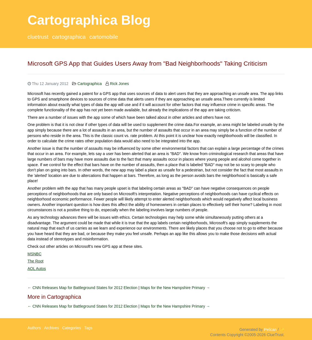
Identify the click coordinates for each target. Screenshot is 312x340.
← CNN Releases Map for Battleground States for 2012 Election (83, 287)
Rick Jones (119, 83)
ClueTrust (38, 37)
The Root (36, 261)
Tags (88, 328)
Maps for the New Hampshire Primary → (175, 287)
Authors (34, 328)
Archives (51, 328)
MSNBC (35, 254)
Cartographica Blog (89, 20)
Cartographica (69, 37)
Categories (71, 328)
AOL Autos (37, 268)
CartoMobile (103, 37)
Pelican (270, 329)
